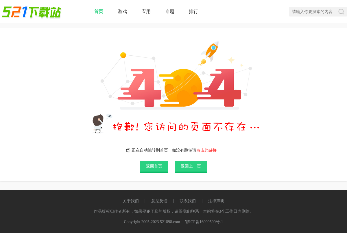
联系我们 (188, 201)
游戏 (122, 11)
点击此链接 (206, 150)
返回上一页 (191, 166)
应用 (146, 11)
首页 (98, 11)
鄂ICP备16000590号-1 (204, 222)
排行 (193, 11)
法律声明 (216, 201)
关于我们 (131, 201)
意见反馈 (159, 201)
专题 (169, 11)
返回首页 (154, 166)
